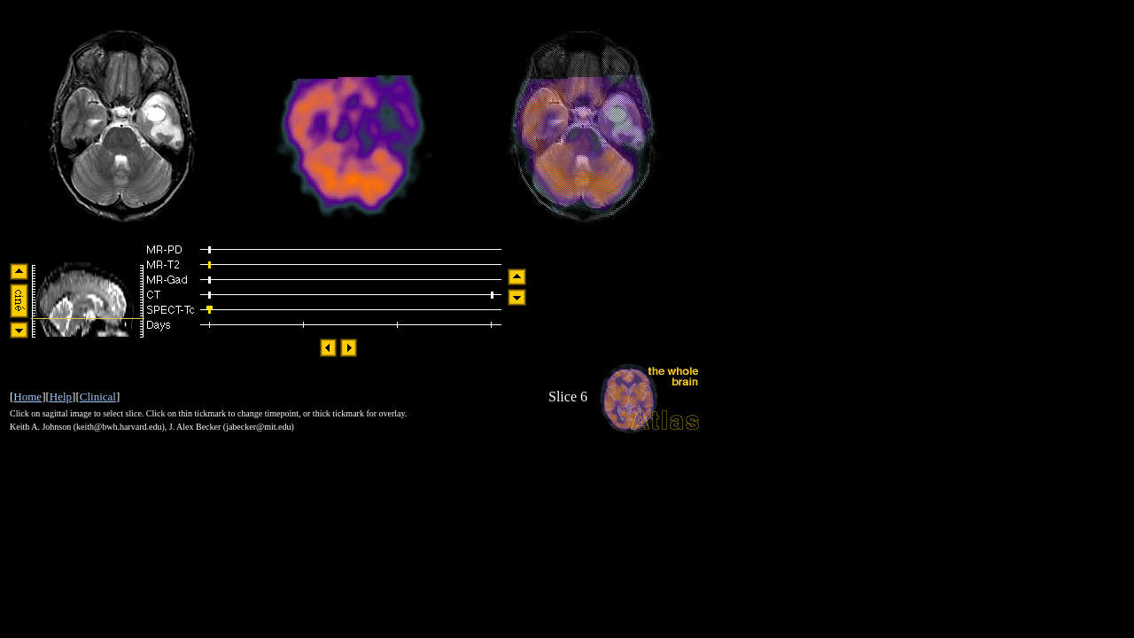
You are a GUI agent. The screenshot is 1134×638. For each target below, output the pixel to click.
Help (61, 396)
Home (27, 396)
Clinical (98, 396)
